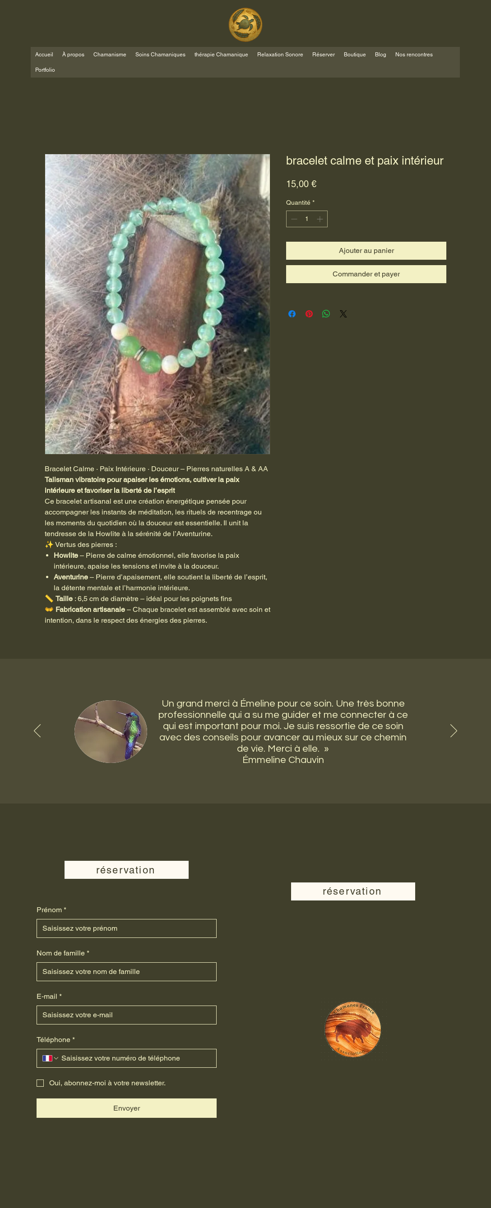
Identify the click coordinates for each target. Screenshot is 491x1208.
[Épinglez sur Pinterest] (309, 313)
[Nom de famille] (124, 972)
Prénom (51, 910)
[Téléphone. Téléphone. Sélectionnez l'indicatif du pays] (51, 1058)
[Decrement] (293, 219)
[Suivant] (453, 731)
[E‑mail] (124, 1015)
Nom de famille (63, 953)
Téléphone (56, 1039)
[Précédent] (37, 731)
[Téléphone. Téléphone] (135, 1058)
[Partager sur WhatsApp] (326, 313)
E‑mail (49, 996)
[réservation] (127, 870)
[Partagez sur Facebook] (292, 313)
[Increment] (320, 219)
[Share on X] (343, 313)
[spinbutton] (307, 219)
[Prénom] (124, 928)
